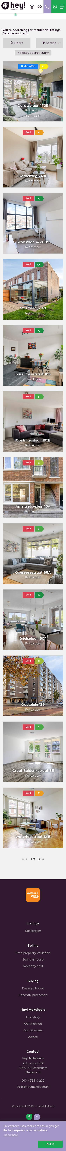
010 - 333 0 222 (33, 1080)
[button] (33, 52)
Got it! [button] (50, 1144)
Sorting (51, 42)
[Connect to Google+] (37, 1117)
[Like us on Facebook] (29, 1117)
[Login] (32, 6)
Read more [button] (11, 1135)
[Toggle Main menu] (62, 6)
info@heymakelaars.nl (33, 1086)
